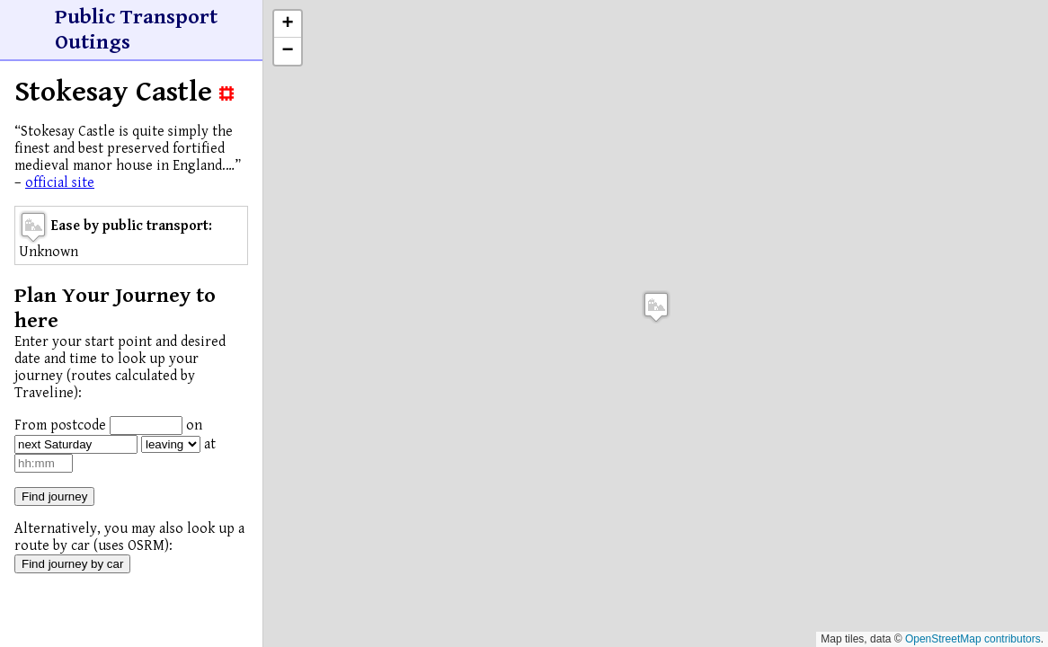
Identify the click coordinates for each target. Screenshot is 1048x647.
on (194, 425)
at (210, 444)
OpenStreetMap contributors (973, 639)
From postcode (60, 425)
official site (59, 182)
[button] (656, 307)
